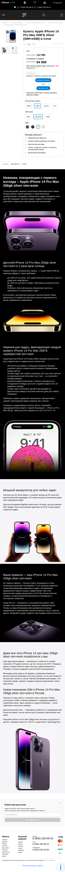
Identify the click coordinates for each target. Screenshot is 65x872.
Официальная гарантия (37, 138)
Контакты (4, 846)
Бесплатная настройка (36, 153)
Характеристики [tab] (15, 164)
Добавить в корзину (43, 80)
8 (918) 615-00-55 (41, 850)
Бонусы (20, 852)
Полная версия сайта (32, 866)
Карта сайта (5, 848)
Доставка (4, 841)
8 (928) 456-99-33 (25, 7)
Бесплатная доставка (36, 144)
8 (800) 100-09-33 (43, 7)
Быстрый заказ (43, 88)
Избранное (21, 850)
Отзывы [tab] (24, 164)
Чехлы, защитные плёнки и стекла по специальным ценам (42, 148)
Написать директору (49, 860)
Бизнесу (4, 844)
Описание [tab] (5, 164)
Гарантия (4, 839)
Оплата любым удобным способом (41, 141)
